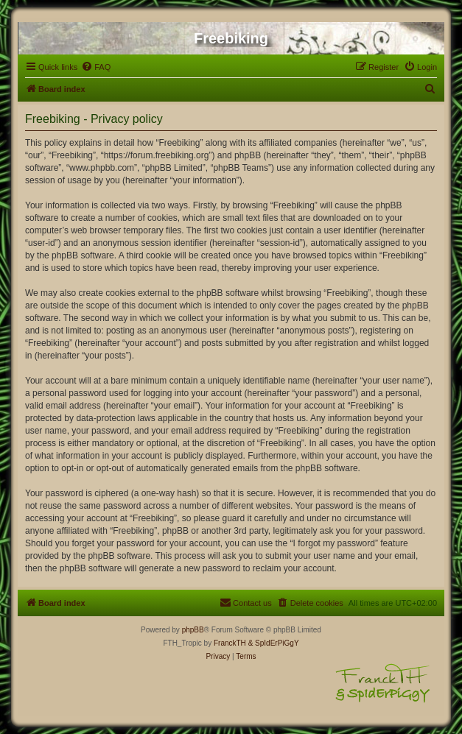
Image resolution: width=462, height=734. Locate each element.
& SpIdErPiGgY (273, 643)
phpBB (193, 630)
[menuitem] (96, 67)
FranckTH (230, 643)
